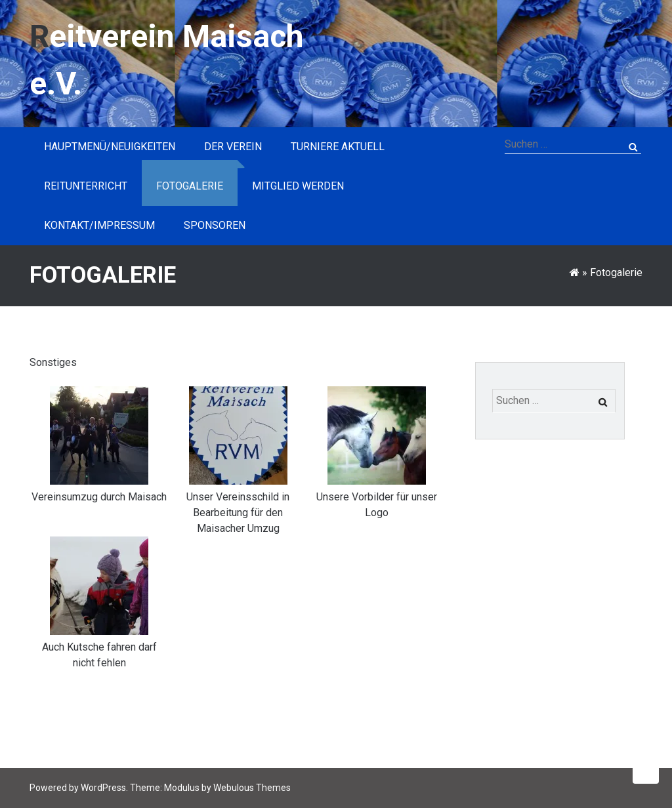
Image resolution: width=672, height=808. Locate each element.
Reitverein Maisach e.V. (166, 60)
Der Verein (233, 146)
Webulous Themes (252, 787)
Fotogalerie (189, 186)
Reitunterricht (85, 186)
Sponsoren (214, 225)
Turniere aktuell (338, 146)
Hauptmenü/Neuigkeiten (109, 146)
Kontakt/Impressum (99, 225)
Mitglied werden (298, 186)
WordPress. (104, 787)
